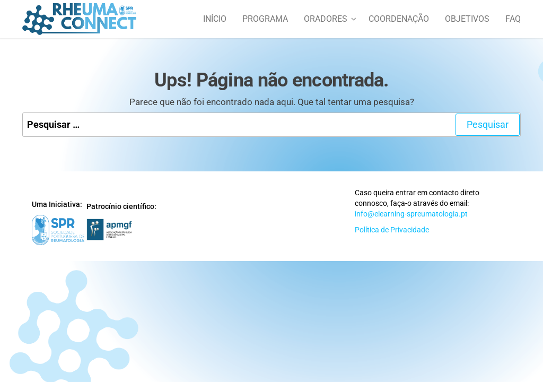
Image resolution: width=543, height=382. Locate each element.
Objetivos (467, 19)
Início (214, 19)
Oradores (325, 19)
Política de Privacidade (392, 229)
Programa (265, 19)
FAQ (513, 19)
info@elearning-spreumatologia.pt (411, 214)
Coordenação (399, 19)
